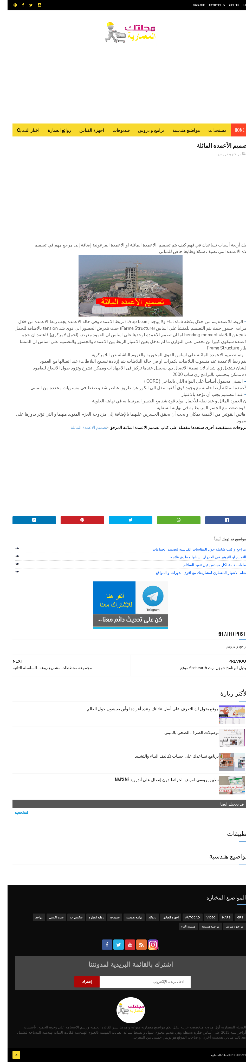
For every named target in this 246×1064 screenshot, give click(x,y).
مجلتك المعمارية (211, 1057)
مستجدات (210, 132)
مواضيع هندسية (178, 132)
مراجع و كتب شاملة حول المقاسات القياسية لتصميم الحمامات (191, 552)
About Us (226, 5)
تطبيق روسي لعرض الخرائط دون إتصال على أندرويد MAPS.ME (159, 782)
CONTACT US (191, 5)
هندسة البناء (180, 930)
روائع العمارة (51, 132)
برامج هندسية (126, 921)
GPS (233, 921)
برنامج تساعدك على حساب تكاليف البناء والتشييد (169, 759)
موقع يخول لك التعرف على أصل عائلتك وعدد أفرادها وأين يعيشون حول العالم (145, 712)
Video (203, 921)
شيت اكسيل (49, 921)
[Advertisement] (123, 81)
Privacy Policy (210, 5)
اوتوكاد (145, 921)
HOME (238, 5)
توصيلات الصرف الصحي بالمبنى (184, 735)
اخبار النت (23, 132)
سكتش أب (68, 921)
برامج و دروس (144, 132)
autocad (185, 921)
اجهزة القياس (84, 132)
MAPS (219, 921)
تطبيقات (107, 921)
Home (232, 132)
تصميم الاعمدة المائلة (81, 430)
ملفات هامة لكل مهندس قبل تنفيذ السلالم (207, 568)
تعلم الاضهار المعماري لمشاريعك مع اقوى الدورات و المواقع (193, 576)
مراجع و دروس (222, 156)
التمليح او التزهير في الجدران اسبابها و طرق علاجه (200, 560)
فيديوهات (113, 132)
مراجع (31, 921)
